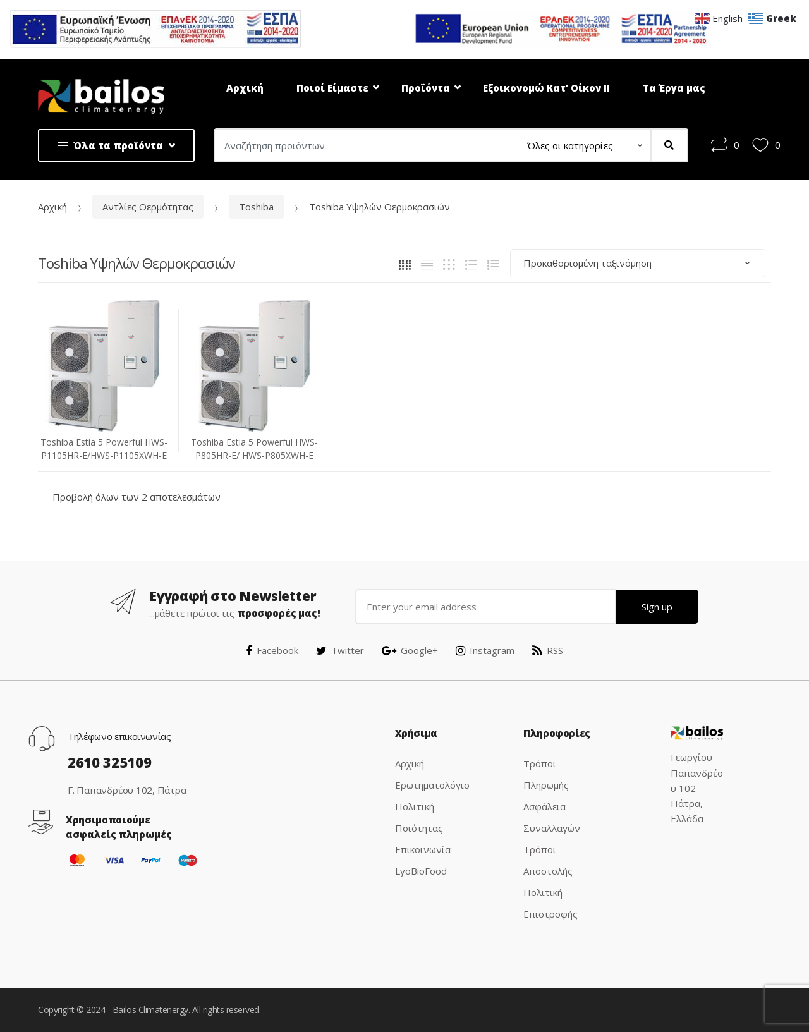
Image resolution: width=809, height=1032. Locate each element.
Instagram (485, 650)
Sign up (657, 606)
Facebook (272, 650)
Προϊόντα (425, 88)
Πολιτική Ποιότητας (419, 817)
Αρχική (245, 88)
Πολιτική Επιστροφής (550, 903)
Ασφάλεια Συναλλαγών (551, 817)
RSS (547, 650)
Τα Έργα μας (674, 88)
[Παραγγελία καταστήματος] (637, 263)
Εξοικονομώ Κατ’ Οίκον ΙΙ (546, 88)
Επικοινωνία (423, 849)
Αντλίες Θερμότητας (147, 206)
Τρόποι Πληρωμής (546, 774)
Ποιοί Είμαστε (332, 88)
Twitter (340, 650)
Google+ (410, 650)
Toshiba (256, 206)
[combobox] (360, 145)
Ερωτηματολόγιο (432, 785)
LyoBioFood (421, 871)
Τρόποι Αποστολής (548, 860)
